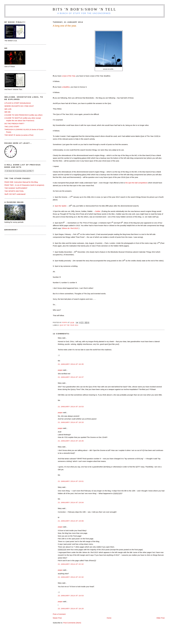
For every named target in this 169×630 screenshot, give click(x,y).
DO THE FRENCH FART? (14, 123)
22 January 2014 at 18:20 (71, 608)
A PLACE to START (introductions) (17, 103)
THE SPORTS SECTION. (14, 191)
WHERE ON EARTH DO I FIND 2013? (19, 106)
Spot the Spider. (61, 206)
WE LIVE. (8, 109)
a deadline (66, 87)
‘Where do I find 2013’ (70, 228)
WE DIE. (7, 112)
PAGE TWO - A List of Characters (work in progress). (24, 185)
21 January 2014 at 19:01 (71, 481)
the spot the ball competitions (136, 183)
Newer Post (57, 618)
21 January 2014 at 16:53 (71, 406)
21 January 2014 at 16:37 (71, 377)
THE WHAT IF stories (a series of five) (18, 135)
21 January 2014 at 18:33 (71, 422)
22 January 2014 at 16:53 (71, 596)
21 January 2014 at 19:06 (71, 521)
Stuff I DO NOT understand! (15, 194)
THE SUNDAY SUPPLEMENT (15, 188)
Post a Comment (59, 614)
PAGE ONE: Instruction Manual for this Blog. (21, 182)
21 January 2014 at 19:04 (71, 502)
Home (109, 618)
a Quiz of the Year (68, 76)
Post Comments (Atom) (72, 623)
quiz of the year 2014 (69, 325)
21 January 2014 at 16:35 (71, 364)
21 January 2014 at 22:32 (71, 564)
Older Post (160, 618)
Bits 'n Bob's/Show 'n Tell (84, 9)
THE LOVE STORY (11, 126)
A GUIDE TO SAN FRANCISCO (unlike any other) (23, 115)
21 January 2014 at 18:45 (71, 441)
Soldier (98, 211)
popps (60, 370)
